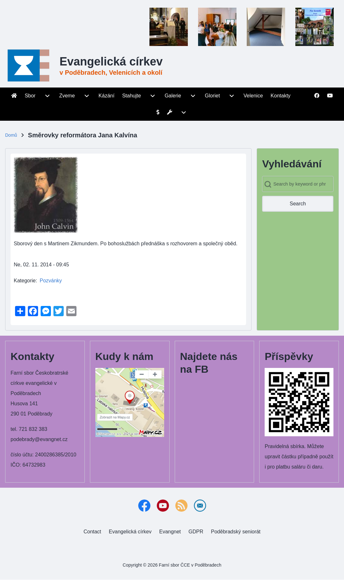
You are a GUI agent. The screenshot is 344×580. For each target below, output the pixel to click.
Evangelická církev (111, 61)
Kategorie (25, 280)
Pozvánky (51, 280)
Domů (11, 135)
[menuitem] (14, 96)
